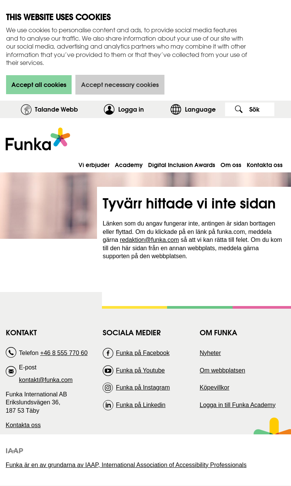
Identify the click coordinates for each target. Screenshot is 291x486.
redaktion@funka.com (149, 240)
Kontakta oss (23, 425)
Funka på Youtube (140, 370)
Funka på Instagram (143, 387)
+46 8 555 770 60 (64, 353)
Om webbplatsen (222, 370)
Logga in (142, 109)
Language (200, 109)
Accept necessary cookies (120, 84)
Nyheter (210, 353)
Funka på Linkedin (141, 405)
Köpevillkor (214, 387)
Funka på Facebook (142, 353)
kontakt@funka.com (46, 380)
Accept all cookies (38, 84)
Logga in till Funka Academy (237, 405)
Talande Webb (56, 109)
